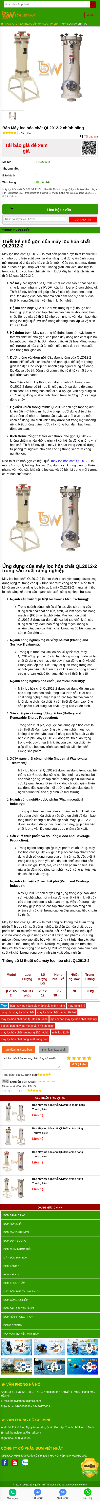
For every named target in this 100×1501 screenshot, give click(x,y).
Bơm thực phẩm (14, 1282)
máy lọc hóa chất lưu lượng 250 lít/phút (25, 1032)
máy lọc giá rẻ (76, 1005)
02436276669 (41, 1406)
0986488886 (22, 1406)
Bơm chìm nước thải (17, 1249)
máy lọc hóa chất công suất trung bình (24, 1039)
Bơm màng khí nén (16, 1232)
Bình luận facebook (54, 1049)
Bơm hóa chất (28, 24)
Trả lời (6, 1091)
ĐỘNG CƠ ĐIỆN (12, 1325)
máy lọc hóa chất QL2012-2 (70, 461)
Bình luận (25, 133)
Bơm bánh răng (14, 1215)
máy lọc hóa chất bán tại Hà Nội (56, 1012)
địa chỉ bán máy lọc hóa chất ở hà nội (73, 1019)
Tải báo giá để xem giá (26, 148)
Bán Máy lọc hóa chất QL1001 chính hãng (57, 1128)
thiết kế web (48, 1484)
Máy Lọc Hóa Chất (49, 24)
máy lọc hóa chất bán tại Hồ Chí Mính (24, 1019)
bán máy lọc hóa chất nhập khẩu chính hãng (37, 1005)
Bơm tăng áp (12, 1266)
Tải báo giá (88, 136)
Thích (17, 1090)
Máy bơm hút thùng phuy (21, 1291)
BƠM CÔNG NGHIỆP (15, 1299)
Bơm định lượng (14, 1240)
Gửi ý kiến (79, 1064)
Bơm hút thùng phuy (18, 1316)
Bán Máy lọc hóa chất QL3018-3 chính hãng (58, 1104)
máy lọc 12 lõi (60, 1032)
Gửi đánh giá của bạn (18, 1049)
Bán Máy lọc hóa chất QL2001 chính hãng (57, 1151)
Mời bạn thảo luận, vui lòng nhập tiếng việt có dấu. (31, 1062)
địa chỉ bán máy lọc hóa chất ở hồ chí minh (27, 1025)
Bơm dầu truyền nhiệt (18, 1308)
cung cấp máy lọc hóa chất (17, 1012)
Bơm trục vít (12, 1274)
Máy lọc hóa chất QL (74, 24)
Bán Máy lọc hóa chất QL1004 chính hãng (57, 1178)
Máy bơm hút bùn (15, 1257)
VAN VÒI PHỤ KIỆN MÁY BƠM (21, 1333)
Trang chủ (9, 24)
